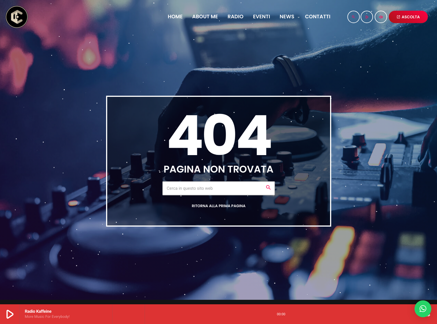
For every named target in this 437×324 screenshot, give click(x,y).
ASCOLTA (408, 17)
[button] (422, 308)
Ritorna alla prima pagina (218, 206)
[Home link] (16, 17)
